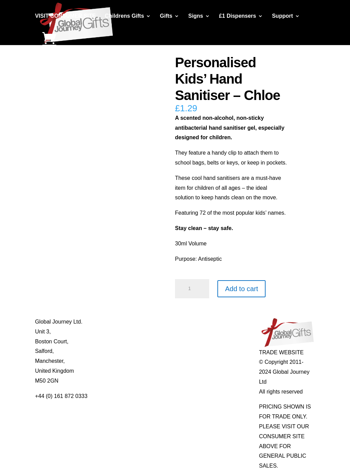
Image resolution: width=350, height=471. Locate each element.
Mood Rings (217, 341)
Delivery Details (110, 371)
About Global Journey (117, 322)
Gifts (166, 16)
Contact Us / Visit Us (116, 341)
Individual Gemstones (229, 322)
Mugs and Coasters (170, 322)
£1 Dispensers (237, 16)
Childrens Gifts (124, 16)
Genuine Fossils (222, 361)
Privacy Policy (108, 361)
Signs (195, 16)
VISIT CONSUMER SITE (65, 16)
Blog (96, 331)
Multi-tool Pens (165, 331)
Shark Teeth (217, 351)
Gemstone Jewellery (228, 331)
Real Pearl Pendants (172, 371)
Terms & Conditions (114, 351)
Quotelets (158, 361)
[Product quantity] (192, 288)
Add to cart (241, 288)
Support (282, 16)
